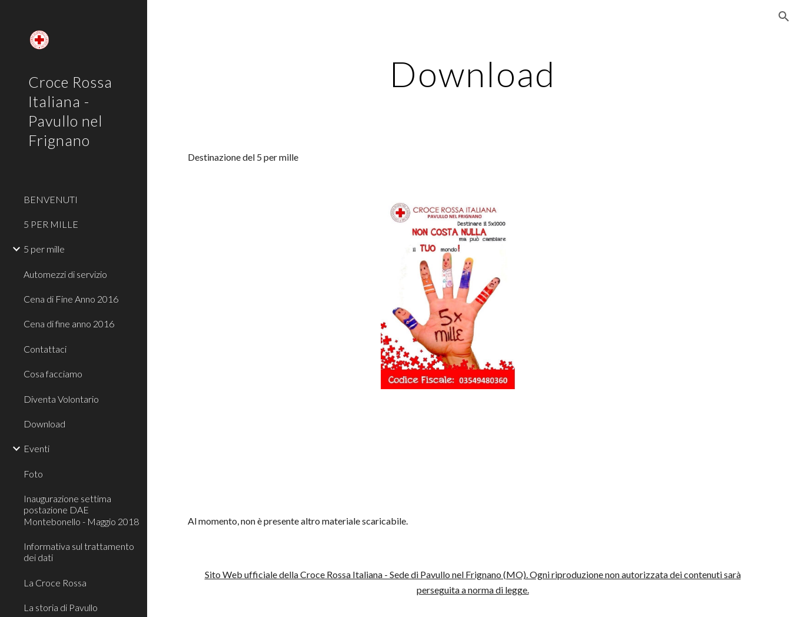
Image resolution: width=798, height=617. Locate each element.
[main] (472, 73)
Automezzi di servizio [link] (65, 274)
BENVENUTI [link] (51, 199)
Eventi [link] (36, 448)
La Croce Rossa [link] (55, 582)
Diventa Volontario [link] (61, 398)
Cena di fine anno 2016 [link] (69, 323)
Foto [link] (33, 473)
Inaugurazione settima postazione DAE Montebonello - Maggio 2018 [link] (81, 510)
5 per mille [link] (44, 248)
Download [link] (44, 423)
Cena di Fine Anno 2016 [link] (71, 298)
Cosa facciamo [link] (53, 373)
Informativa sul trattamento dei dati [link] (79, 551)
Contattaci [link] (45, 348)
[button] (784, 16)
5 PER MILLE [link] (51, 224)
